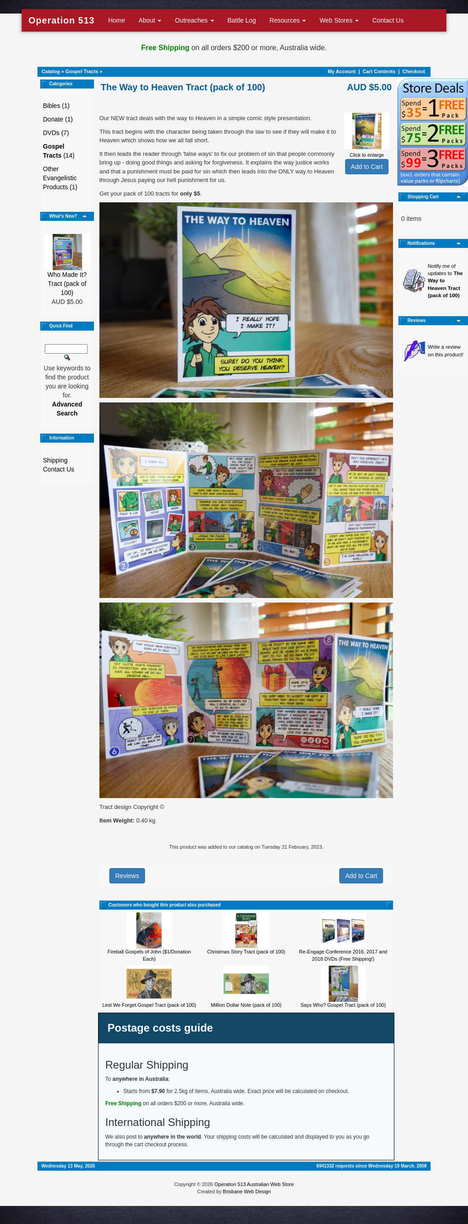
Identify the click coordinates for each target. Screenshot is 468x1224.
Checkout (413, 71)
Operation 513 (61, 20)
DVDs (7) (56, 132)
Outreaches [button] (194, 20)
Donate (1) (58, 119)
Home (116, 20)
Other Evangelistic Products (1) (60, 178)
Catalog (51, 71)
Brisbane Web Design (247, 1191)
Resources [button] (288, 20)
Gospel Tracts (82, 71)
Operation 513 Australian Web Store (254, 1184)
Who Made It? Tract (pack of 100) (67, 283)
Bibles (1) (56, 105)
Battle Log (242, 20)
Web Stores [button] (339, 20)
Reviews (127, 875)
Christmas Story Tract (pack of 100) (246, 951)
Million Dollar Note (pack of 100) (246, 1005)
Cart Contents (379, 71)
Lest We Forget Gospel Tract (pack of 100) (149, 1005)
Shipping (55, 460)
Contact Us (387, 20)
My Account (342, 71)
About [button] (150, 20)
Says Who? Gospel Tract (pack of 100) (343, 1005)
